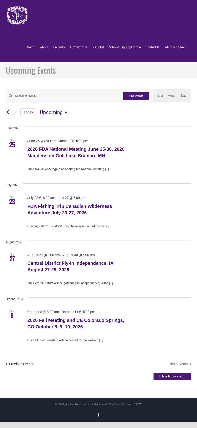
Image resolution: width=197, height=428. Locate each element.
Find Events (136, 95)
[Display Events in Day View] (183, 95)
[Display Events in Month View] (172, 95)
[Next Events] (14, 112)
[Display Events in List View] (160, 95)
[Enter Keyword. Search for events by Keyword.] (67, 96)
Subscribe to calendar (172, 376)
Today (28, 112)
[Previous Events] (8, 112)
